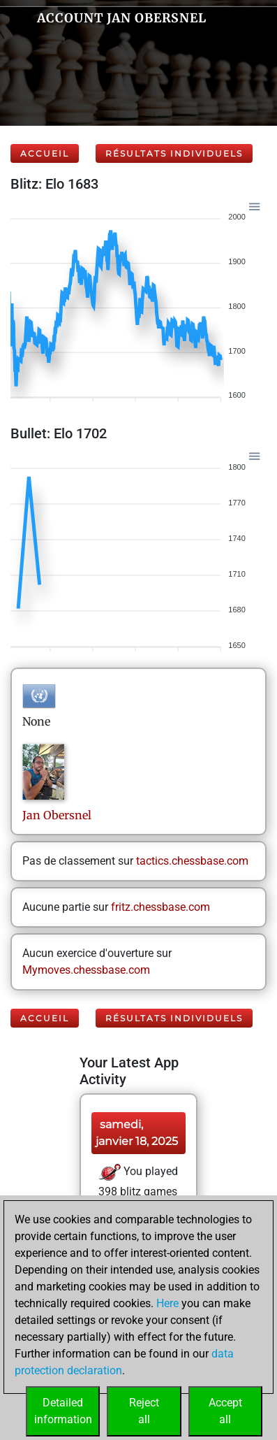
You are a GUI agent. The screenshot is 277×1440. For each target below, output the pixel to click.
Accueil (44, 153)
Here (167, 1303)
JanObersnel (56, 815)
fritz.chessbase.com (160, 907)
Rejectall (144, 1411)
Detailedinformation (63, 1411)
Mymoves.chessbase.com (86, 970)
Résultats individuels (174, 153)
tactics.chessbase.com (192, 860)
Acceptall (225, 1411)
